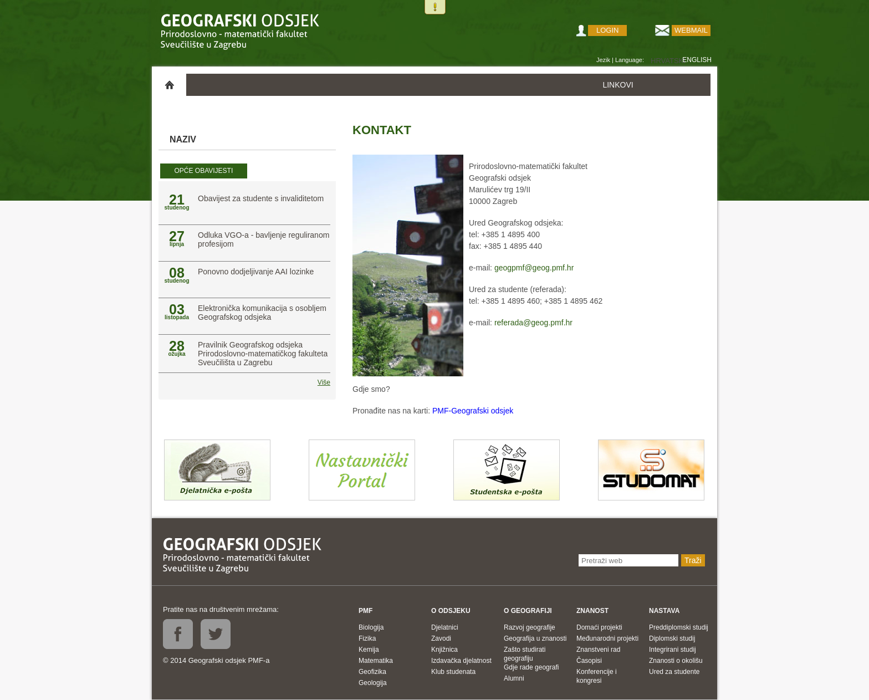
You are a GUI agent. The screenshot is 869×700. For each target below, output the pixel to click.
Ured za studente (674, 672)
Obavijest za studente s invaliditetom (261, 198)
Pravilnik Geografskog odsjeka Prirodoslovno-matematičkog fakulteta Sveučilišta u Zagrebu (263, 353)
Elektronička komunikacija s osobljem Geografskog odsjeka (262, 312)
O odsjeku (451, 611)
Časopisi (589, 661)
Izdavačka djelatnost (461, 661)
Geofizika (372, 672)
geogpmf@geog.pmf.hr (534, 267)
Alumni (514, 678)
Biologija (371, 627)
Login (607, 30)
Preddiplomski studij (678, 627)
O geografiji (528, 611)
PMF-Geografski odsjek (472, 410)
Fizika (367, 638)
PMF (365, 611)
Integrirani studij (672, 649)
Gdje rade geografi (531, 667)
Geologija (373, 683)
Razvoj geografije (529, 627)
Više (324, 382)
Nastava (664, 611)
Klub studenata (453, 672)
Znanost (592, 611)
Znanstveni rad (598, 649)
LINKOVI (617, 84)
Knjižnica (444, 649)
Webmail (691, 30)
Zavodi (441, 638)
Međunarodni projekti (607, 638)
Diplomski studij (672, 638)
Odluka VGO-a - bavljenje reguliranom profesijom (263, 239)
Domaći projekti (599, 627)
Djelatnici (444, 627)
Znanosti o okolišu (676, 661)
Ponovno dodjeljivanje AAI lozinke (256, 271)
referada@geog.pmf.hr (533, 322)
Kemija (369, 649)
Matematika (376, 661)
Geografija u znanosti (535, 638)
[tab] (203, 171)
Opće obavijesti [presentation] (203, 171)
